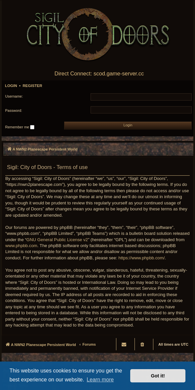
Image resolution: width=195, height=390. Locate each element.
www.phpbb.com (21, 245)
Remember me (20, 127)
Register (32, 86)
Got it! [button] (158, 375)
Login (11, 86)
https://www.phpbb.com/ (141, 257)
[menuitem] (143, 344)
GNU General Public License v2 (57, 239)
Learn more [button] (100, 379)
